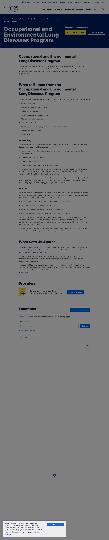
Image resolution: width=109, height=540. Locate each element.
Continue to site (55, 524)
